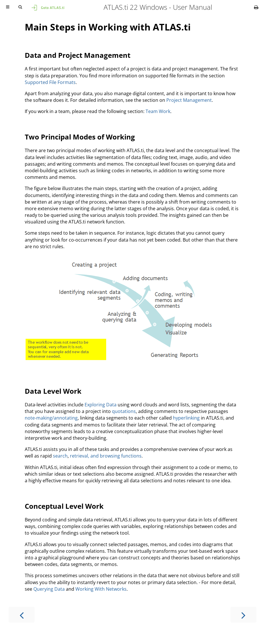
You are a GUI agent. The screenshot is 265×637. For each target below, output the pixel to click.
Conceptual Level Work (64, 506)
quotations (124, 411)
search (60, 456)
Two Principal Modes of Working (80, 136)
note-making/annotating (51, 418)
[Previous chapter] (22, 615)
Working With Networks (101, 589)
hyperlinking (186, 418)
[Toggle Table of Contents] (7, 7)
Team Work (158, 111)
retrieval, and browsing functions (106, 456)
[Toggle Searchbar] (20, 7)
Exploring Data (101, 404)
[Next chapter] (243, 615)
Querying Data (49, 589)
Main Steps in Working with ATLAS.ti (108, 27)
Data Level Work (53, 391)
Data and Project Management (77, 55)
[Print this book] (256, 7)
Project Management (189, 100)
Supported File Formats (50, 82)
